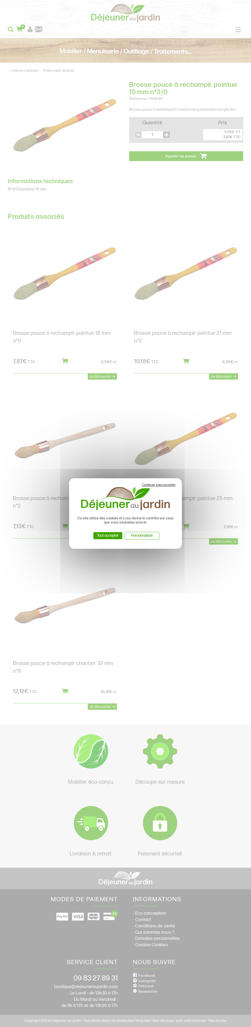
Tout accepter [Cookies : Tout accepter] (108, 535)
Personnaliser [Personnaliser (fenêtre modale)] (142, 535)
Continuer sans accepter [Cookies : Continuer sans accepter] (159, 485)
